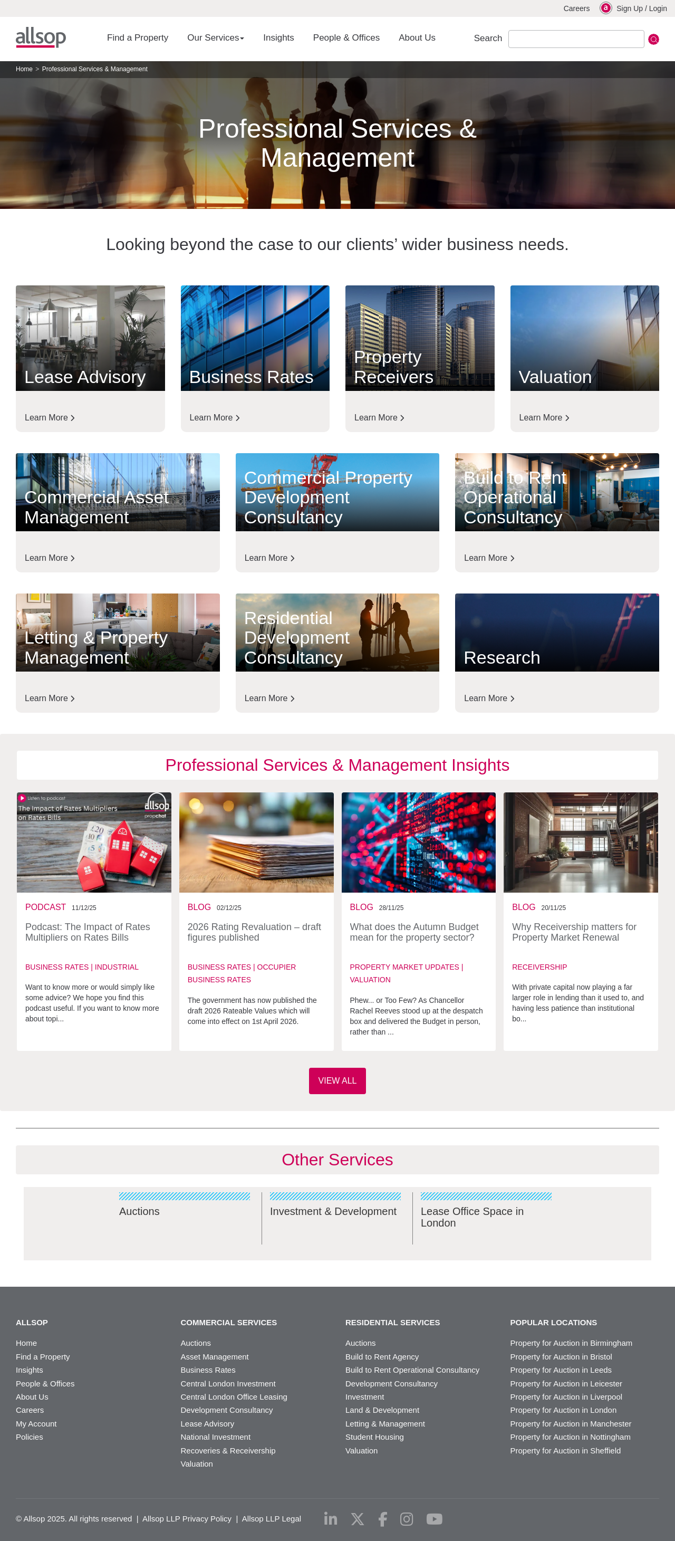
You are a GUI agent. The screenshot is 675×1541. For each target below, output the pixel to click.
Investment (364, 1396)
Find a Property (137, 38)
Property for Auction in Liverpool (566, 1396)
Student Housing (374, 1436)
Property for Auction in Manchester (571, 1423)
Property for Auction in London (563, 1409)
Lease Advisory (208, 1423)
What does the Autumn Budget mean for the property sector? (414, 932)
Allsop (41, 37)
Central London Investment (228, 1383)
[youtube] (434, 1519)
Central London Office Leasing (234, 1396)
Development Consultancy (227, 1409)
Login (658, 8)
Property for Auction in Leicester (566, 1383)
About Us (417, 38)
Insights (278, 38)
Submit (653, 39)
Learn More (49, 417)
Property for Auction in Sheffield (565, 1450)
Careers (577, 8)
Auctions (196, 1342)
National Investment (216, 1436)
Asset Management (215, 1356)
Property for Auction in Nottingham (570, 1436)
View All (338, 1080)
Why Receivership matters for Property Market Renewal (574, 932)
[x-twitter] (357, 1519)
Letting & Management (385, 1423)
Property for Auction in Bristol (561, 1356)
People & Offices (346, 38)
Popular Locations (553, 1322)
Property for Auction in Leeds (561, 1369)
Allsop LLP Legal (271, 1518)
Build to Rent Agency (382, 1356)
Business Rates (208, 1369)
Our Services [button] (215, 38)
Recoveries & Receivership (228, 1450)
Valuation (197, 1463)
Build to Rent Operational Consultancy (412, 1369)
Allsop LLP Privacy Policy (187, 1518)
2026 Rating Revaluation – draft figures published (254, 932)
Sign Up (629, 8)
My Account (36, 1423)
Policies (29, 1436)
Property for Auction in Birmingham (571, 1342)
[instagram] (407, 1519)
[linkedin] (331, 1519)
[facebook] (383, 1519)
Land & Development (382, 1409)
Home (24, 69)
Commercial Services (229, 1322)
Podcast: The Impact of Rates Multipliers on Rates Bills (87, 932)
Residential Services (392, 1322)
